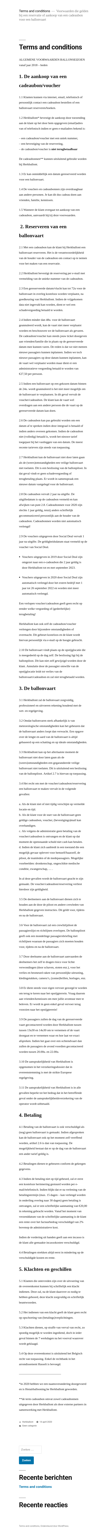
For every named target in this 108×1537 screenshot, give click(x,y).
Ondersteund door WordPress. (54, 1526)
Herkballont (27, 1422)
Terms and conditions (34, 11)
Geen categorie (29, 1425)
